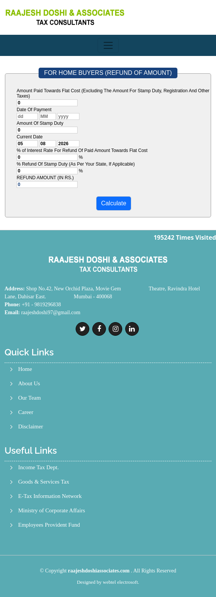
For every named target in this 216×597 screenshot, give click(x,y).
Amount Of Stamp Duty (40, 123)
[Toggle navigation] (108, 45)
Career (25, 412)
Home (25, 369)
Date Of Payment (34, 109)
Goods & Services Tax (43, 482)
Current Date (30, 137)
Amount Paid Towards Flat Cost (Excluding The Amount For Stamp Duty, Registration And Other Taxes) (113, 93)
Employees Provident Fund (49, 525)
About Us (29, 383)
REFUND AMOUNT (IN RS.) (45, 177)
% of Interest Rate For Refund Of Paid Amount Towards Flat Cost (82, 150)
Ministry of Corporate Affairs (51, 510)
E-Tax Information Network (50, 496)
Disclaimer (30, 427)
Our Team (29, 398)
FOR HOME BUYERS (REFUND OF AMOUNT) (108, 73)
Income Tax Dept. (38, 467)
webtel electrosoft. (121, 582)
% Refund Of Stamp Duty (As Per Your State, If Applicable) (76, 164)
